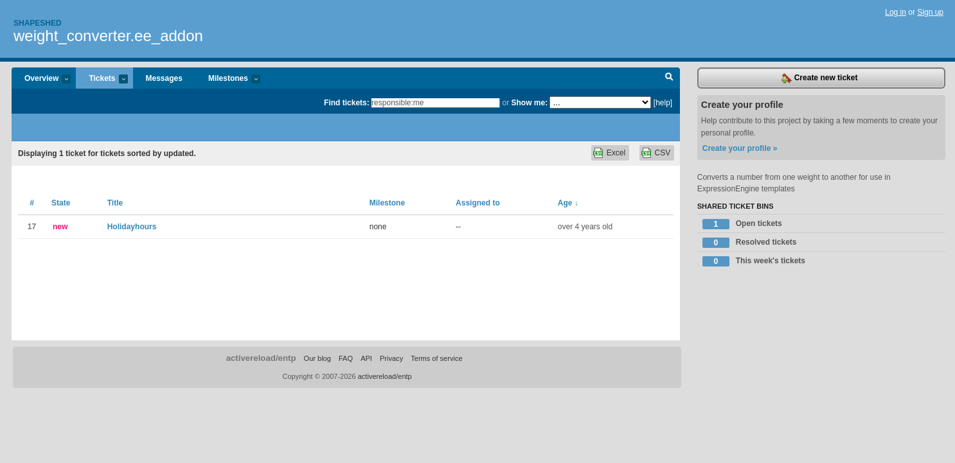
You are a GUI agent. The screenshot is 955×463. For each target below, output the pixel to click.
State (60, 202)
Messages (164, 78)
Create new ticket (819, 78)
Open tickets (742, 224)
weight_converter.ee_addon (108, 35)
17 (32, 226)
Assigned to (478, 202)
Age (568, 202)
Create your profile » (740, 148)
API (366, 358)
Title (115, 202)
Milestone (387, 202)
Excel (616, 152)
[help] (663, 102)
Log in (895, 12)
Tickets (101, 79)
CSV (663, 152)
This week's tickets (753, 261)
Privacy (391, 358)
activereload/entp (261, 358)
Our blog (317, 358)
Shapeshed (37, 23)
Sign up (930, 12)
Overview (41, 79)
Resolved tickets (749, 243)
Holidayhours (132, 226)
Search (669, 78)
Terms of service (436, 358)
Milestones (227, 79)
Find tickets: (347, 102)
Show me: (529, 102)
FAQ (346, 358)
